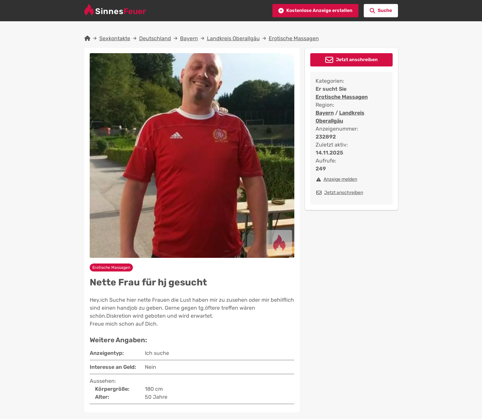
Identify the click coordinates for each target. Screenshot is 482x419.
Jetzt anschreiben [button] (357, 59)
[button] (315, 10)
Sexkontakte (114, 38)
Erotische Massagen (294, 38)
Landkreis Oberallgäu (233, 38)
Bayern (189, 38)
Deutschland (155, 38)
